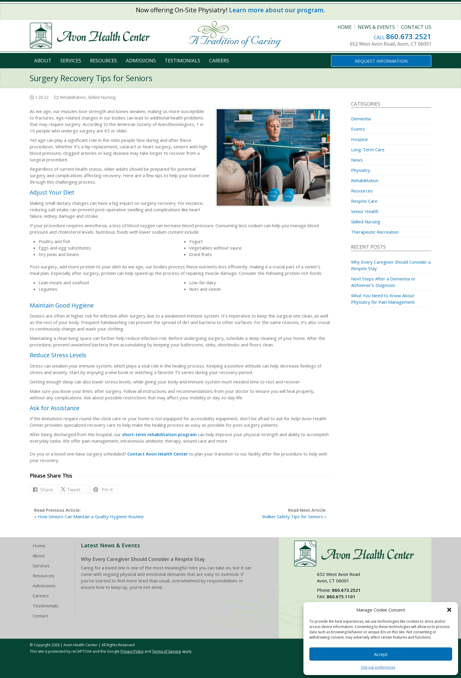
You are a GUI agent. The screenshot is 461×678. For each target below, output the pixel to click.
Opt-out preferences (378, 667)
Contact (40, 616)
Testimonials (182, 60)
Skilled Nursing (102, 97)
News (357, 160)
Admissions (141, 60)
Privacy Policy (132, 651)
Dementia (361, 119)
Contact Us (416, 27)
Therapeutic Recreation (375, 232)
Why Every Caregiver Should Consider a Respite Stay (143, 559)
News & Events (376, 27)
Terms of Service (166, 651)
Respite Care (364, 201)
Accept (381, 654)
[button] (449, 610)
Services (70, 60)
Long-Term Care (368, 149)
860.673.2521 (408, 36)
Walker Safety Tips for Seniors (292, 516)
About (42, 60)
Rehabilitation (73, 97)
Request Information (381, 61)
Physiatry (360, 170)
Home (345, 27)
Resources (103, 60)
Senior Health (364, 211)
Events (358, 129)
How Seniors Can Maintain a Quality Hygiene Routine (91, 516)
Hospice (359, 139)
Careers (219, 60)
